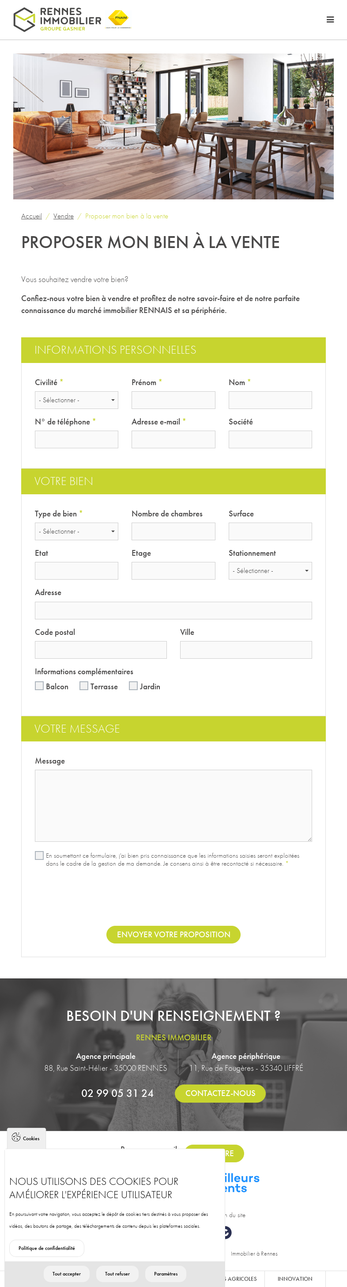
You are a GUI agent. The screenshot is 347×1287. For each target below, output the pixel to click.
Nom (240, 382)
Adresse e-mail (159, 421)
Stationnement (252, 552)
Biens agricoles (234, 1279)
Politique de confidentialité (47, 1262)
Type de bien (59, 513)
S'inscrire (214, 1153)
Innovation (295, 1279)
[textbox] (74, 400)
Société (241, 421)
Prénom (147, 382)
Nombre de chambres (167, 513)
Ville (187, 632)
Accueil (31, 216)
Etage (141, 552)
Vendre (63, 216)
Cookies (31, 1152)
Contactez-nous (220, 1093)
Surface (241, 513)
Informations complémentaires (84, 671)
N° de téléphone (65, 421)
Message (50, 760)
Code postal (55, 632)
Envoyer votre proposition (173, 934)
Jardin (150, 686)
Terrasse (104, 686)
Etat (41, 552)
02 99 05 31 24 (117, 1093)
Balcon (57, 686)
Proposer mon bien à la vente (126, 216)
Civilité (49, 382)
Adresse (48, 592)
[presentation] (173, 898)
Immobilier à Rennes (254, 1253)
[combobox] (76, 400)
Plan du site (230, 1215)
